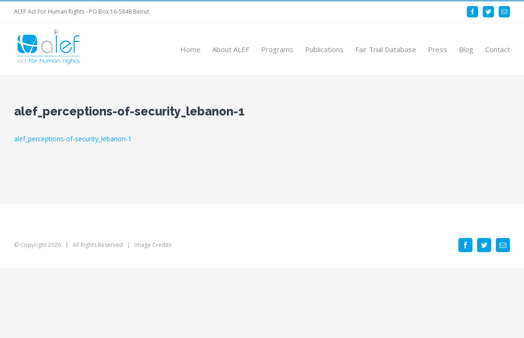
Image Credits (153, 245)
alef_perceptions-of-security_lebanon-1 (73, 138)
